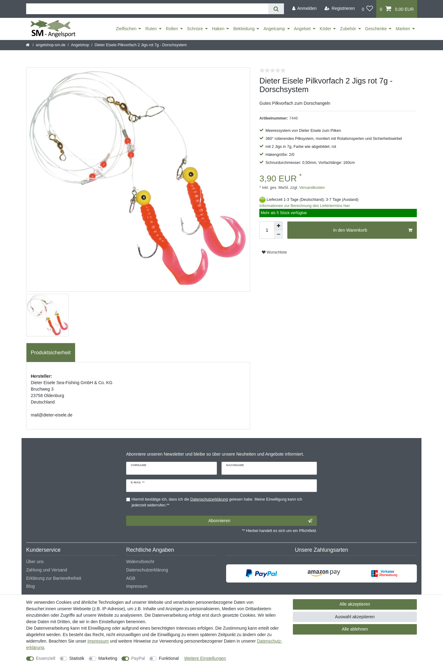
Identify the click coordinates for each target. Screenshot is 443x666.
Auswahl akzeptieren (355, 616)
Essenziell (45, 658)
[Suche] (276, 8)
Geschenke (376, 28)
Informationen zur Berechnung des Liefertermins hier (304, 206)
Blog (30, 586)
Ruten (151, 28)
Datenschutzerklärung (147, 569)
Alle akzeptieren (355, 604)
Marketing (107, 658)
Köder (325, 28)
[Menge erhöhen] (278, 225)
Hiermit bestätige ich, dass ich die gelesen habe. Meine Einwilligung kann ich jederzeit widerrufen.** (217, 502)
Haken (218, 28)
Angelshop (80, 45)
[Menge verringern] (278, 234)
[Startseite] (28, 45)
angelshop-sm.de (51, 45)
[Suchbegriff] (147, 8)
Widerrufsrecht (140, 561)
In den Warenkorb (372, 230)
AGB (130, 578)
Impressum (136, 586)
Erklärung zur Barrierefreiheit (53, 578)
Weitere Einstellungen (205, 658)
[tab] (50, 353)
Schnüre (195, 28)
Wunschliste (274, 252)
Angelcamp (274, 28)
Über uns (35, 561)
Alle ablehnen (355, 629)
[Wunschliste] (367, 9)
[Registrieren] (339, 8)
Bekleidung (243, 28)
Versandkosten (311, 187)
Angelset (302, 28)
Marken (403, 28)
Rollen (172, 28)
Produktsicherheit (51, 352)
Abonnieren (260, 521)
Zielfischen (126, 28)
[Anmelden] (304, 8)
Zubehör (348, 28)
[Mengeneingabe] (266, 230)
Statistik (76, 658)
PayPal (138, 658)
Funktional (169, 658)
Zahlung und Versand (46, 569)
